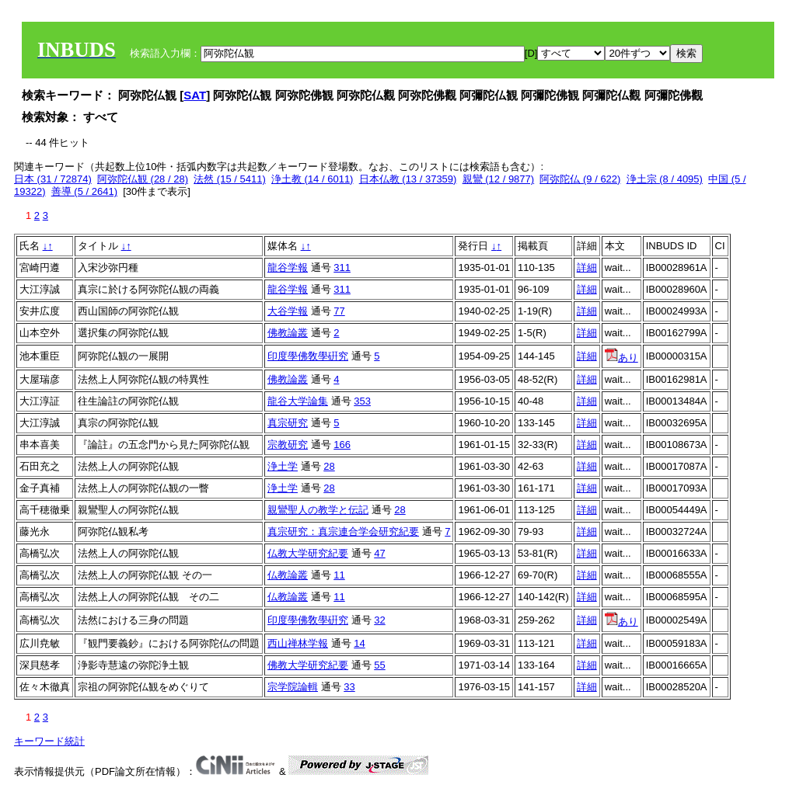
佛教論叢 (287, 333)
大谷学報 (287, 311)
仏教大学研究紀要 (307, 553)
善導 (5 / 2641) (84, 191)
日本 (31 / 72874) (53, 179)
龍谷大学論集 (297, 401)
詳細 (587, 267)
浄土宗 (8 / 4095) (665, 179)
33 (349, 687)
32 (379, 620)
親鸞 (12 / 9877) (499, 179)
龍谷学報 (287, 267)
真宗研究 (287, 423)
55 (379, 665)
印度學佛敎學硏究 (307, 356)
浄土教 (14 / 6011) (312, 179)
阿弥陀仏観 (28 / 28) (142, 179)
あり (621, 357)
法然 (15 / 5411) (230, 179)
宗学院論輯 (292, 687)
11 (338, 575)
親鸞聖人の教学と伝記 (317, 510)
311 (342, 267)
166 (342, 444)
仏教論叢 (287, 575)
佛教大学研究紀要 (307, 665)
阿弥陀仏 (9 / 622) (579, 179)
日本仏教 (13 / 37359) (408, 179)
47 (379, 553)
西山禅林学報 (297, 643)
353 (362, 401)
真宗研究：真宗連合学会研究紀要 (343, 531)
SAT (194, 95)
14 (359, 643)
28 (328, 466)
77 (338, 311)
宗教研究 (287, 444)
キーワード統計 (49, 741)
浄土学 (282, 466)
